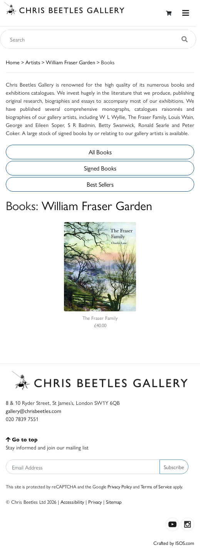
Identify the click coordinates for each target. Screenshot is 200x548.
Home (13, 62)
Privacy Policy (120, 486)
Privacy (95, 501)
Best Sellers (100, 184)
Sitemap (114, 501)
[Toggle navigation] (185, 13)
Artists (32, 62)
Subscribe (174, 467)
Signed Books (100, 168)
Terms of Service (156, 486)
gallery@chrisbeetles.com (33, 410)
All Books (100, 151)
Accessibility (72, 501)
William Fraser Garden (70, 62)
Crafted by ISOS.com (173, 542)
